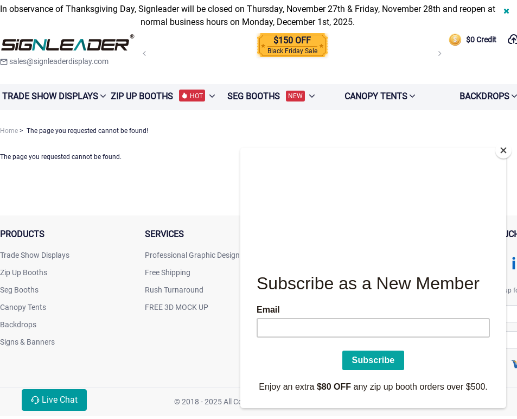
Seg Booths (19, 289)
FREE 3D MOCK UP (176, 307)
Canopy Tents (23, 307)
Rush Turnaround (174, 289)
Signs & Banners (27, 342)
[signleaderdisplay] (68, 43)
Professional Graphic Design (192, 255)
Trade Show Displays (34, 255)
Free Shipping (167, 272)
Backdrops (18, 324)
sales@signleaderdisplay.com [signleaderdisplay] (54, 61)
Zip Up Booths (23, 272)
